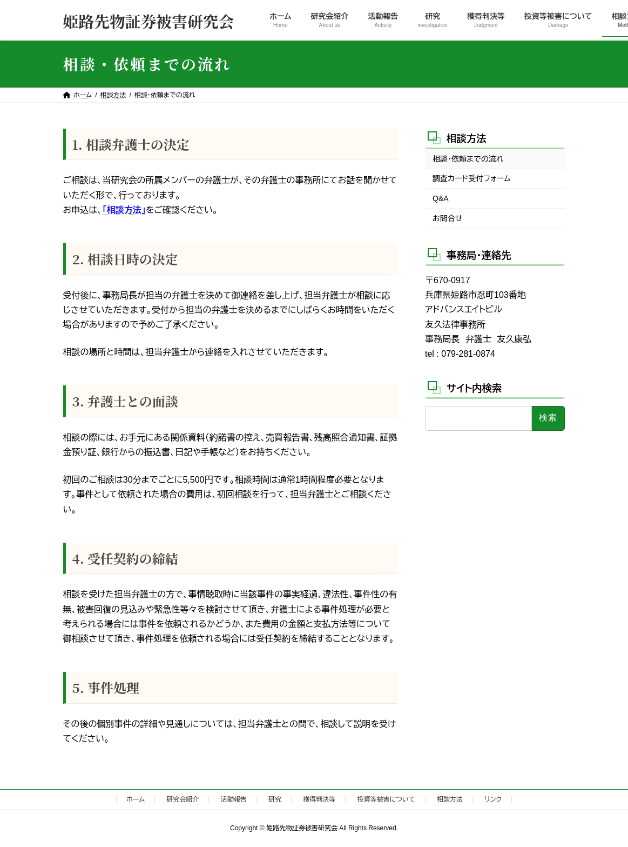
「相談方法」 (124, 210)
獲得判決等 (319, 799)
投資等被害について (386, 799)
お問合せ (447, 218)
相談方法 (467, 138)
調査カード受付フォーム (472, 178)
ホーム (135, 799)
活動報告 (234, 799)
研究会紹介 (182, 799)
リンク (492, 799)
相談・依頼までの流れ (468, 159)
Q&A (441, 198)
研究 (274, 799)
